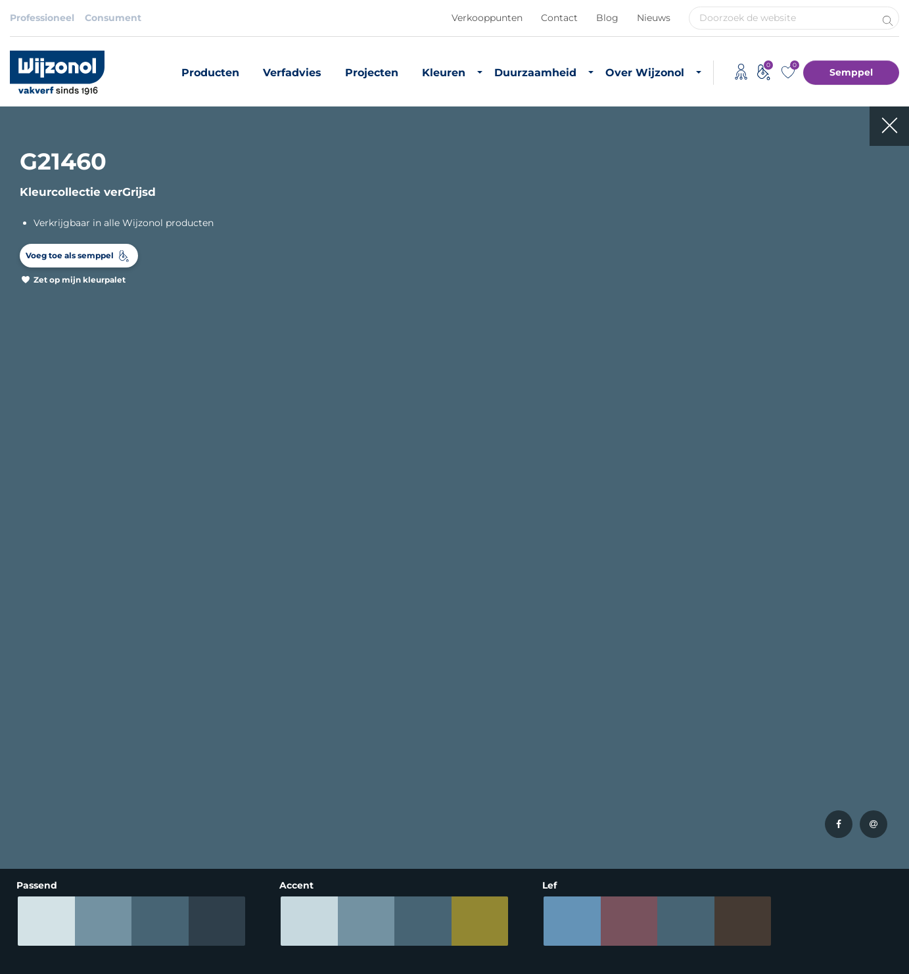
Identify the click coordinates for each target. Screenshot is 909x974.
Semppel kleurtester (208, 800)
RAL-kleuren (190, 747)
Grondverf (33, 747)
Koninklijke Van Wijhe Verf (435, 940)
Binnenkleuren (195, 712)
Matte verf (33, 765)
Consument (113, 18)
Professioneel (42, 18)
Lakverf (26, 836)
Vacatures (638, 729)
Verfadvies (292, 72)
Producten (210, 72)
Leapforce (881, 962)
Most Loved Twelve (205, 765)
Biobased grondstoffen (518, 761)
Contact (559, 18)
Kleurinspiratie (195, 783)
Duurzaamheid (535, 72)
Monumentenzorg (344, 823)
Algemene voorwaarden (213, 940)
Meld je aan (855, 576)
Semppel (851, 72)
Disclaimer (35, 940)
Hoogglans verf (45, 818)
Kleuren (443, 72)
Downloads (642, 747)
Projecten (371, 72)
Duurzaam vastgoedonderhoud (511, 736)
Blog (607, 18)
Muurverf (31, 729)
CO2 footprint (496, 779)
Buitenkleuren (194, 729)
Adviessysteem (321, 940)
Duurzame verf (499, 712)
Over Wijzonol (644, 72)
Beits (22, 783)
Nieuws (653, 18)
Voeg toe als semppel (70, 255)
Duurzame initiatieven (516, 796)
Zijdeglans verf (44, 800)
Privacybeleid (109, 940)
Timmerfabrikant (342, 805)
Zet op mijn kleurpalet (80, 280)
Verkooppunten (487, 18)
